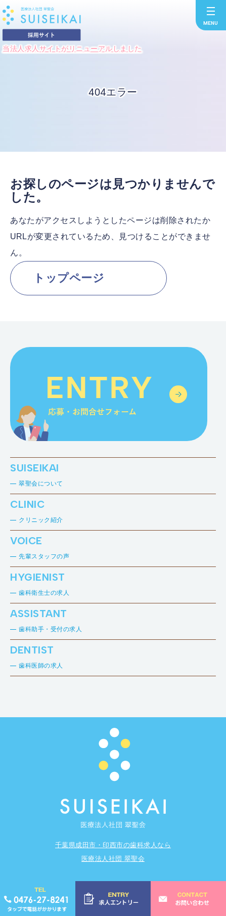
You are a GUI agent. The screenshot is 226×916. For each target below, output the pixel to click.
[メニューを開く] (211, 15)
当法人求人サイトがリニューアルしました (72, 49)
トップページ (68, 278)
